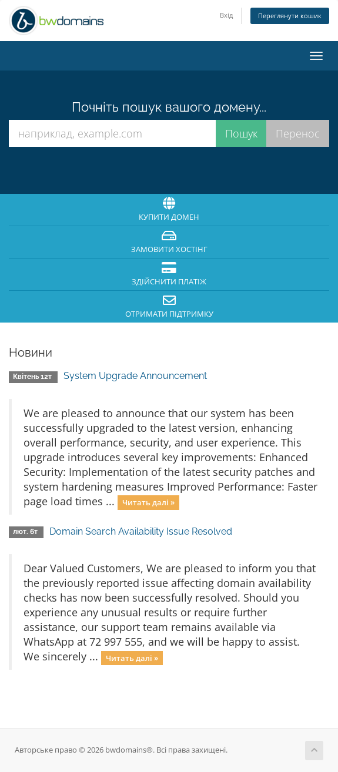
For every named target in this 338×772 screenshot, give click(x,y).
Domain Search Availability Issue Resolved (140, 531)
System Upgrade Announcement (135, 375)
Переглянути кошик (290, 15)
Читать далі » (148, 502)
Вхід (226, 15)
